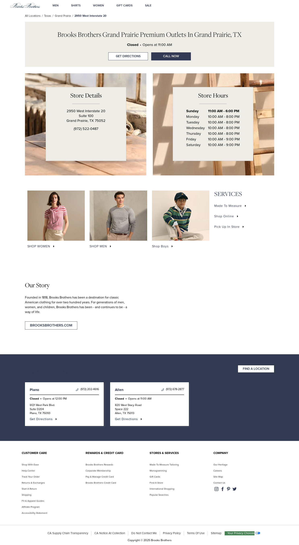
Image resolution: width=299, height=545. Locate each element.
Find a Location (256, 368)
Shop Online (224, 216)
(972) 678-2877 (172, 389)
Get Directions (124, 55)
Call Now (171, 56)
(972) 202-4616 (87, 389)
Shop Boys (160, 246)
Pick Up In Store (227, 226)
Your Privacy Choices (241, 533)
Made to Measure (228, 205)
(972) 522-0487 (86, 129)
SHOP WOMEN (38, 246)
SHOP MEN (98, 246)
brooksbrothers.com (51, 325)
